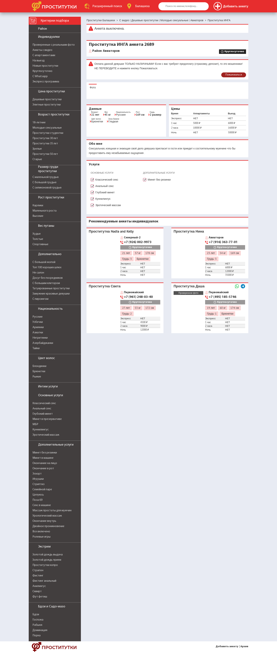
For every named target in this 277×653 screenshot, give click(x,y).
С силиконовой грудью (47, 187)
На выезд (38, 60)
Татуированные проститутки (51, 288)
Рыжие (36, 376)
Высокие (37, 216)
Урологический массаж (47, 515)
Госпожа (37, 619)
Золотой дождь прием (46, 559)
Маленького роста (44, 210)
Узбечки (37, 322)
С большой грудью (44, 182)
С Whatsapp (40, 76)
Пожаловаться (233, 74)
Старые (37, 159)
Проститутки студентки (47, 133)
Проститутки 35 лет (45, 143)
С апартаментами (43, 55)
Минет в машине (42, 457)
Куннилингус (40, 429)
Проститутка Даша (189, 286)
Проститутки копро (45, 565)
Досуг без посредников (47, 277)
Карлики (37, 205)
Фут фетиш (39, 596)
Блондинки (39, 366)
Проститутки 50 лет (45, 154)
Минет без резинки (44, 452)
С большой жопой (43, 262)
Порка (36, 635)
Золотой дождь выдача (47, 554)
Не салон (38, 272)
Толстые (37, 239)
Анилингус (39, 586)
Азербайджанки (42, 343)
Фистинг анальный (44, 580)
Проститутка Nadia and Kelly (111, 231)
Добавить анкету (227, 646)
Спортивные (40, 244)
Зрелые (37, 148)
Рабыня (37, 625)
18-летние (39, 122)
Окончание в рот (43, 468)
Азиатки (37, 332)
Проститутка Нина (189, 231)
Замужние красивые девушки (51, 293)
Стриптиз (38, 484)
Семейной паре (42, 489)
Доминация (39, 630)
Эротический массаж (45, 434)
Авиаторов (106, 51)
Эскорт (37, 473)
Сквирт (37, 591)
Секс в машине (41, 505)
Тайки (36, 348)
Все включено (41, 531)
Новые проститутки (45, 65)
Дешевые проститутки (47, 99)
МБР (35, 424)
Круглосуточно (42, 71)
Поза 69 (37, 500)
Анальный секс (41, 408)
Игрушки (38, 479)
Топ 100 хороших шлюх (46, 267)
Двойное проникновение (48, 526)
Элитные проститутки (46, 104)
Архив (244, 646)
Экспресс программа (45, 81)
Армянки (38, 327)
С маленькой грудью (45, 177)
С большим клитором (46, 283)
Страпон (37, 570)
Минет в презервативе (47, 419)
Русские (37, 316)
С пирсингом (40, 299)
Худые (36, 233)
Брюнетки (38, 371)
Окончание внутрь (44, 521)
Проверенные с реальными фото (53, 44)
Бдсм (35, 614)
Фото (93, 87)
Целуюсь (38, 494)
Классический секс (44, 403)
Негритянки (40, 337)
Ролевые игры (41, 536)
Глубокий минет (42, 413)
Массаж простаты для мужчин (52, 510)
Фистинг (37, 575)
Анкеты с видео (42, 50)
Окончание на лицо (44, 463)
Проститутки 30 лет (45, 138)
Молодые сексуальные (47, 127)
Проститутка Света (104, 286)
